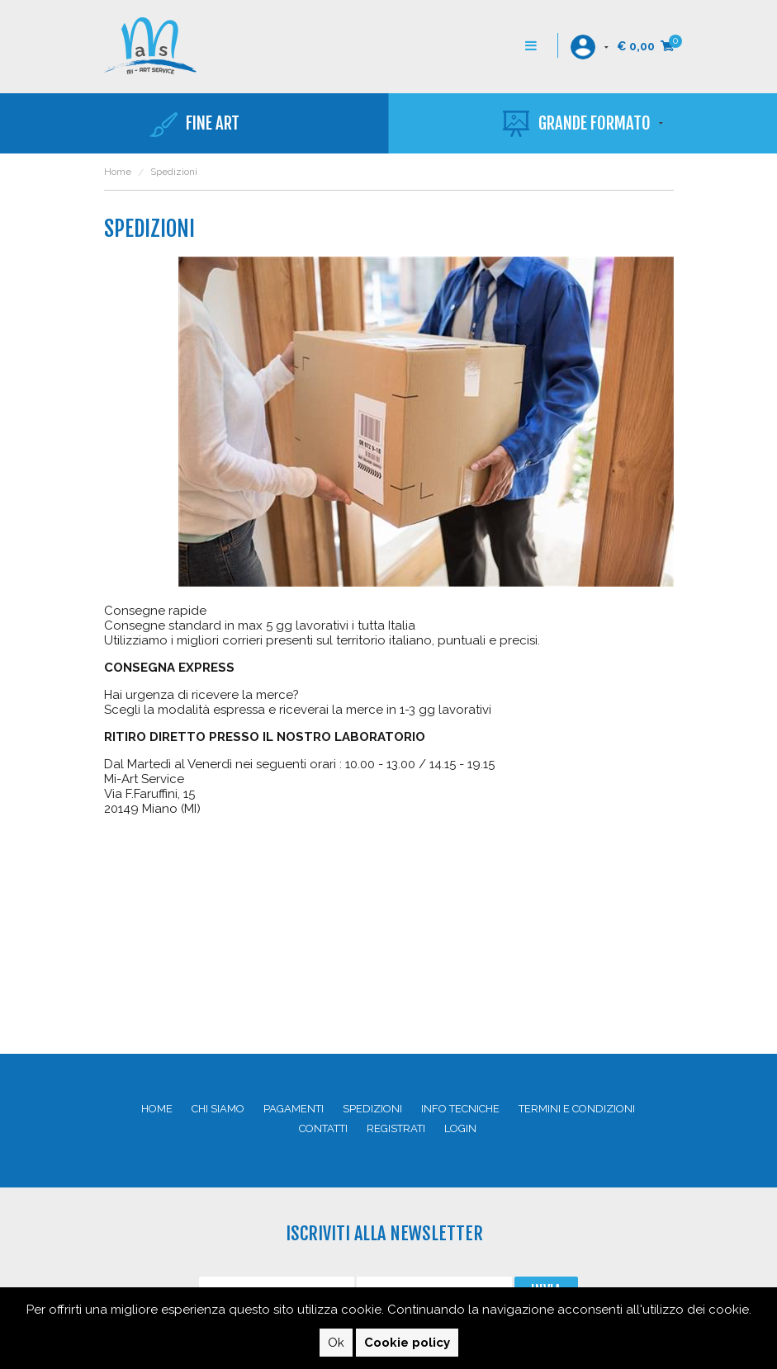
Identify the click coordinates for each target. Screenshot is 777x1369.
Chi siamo (218, 1108)
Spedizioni (372, 1108)
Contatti (323, 1128)
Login (460, 1128)
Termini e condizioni (577, 1108)
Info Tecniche (460, 1108)
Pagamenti (293, 1108)
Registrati (396, 1128)
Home (117, 171)
